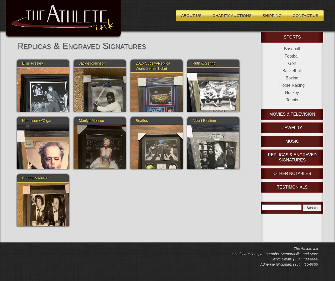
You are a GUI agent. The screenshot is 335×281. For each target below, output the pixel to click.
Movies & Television (292, 114)
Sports (292, 37)
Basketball (292, 70)
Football (292, 56)
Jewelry (292, 128)
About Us (191, 15)
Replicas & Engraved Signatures (292, 157)
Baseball (292, 49)
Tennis (292, 100)
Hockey (292, 92)
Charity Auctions (232, 15)
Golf (292, 63)
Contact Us (305, 15)
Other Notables (292, 173)
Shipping (272, 15)
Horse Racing (292, 85)
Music (292, 141)
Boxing (292, 78)
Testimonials (292, 187)
